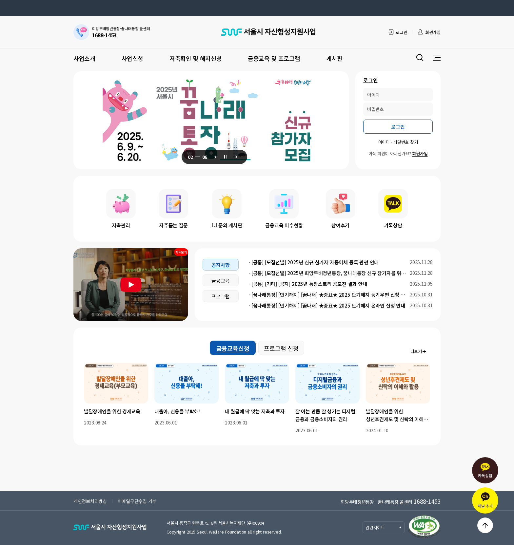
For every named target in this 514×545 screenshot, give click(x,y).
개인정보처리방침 (90, 501)
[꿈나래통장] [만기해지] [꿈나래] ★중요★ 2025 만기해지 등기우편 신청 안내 (328, 294)
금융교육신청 (232, 348)
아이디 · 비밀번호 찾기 (398, 142)
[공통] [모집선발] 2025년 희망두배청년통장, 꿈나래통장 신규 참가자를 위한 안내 (328, 273)
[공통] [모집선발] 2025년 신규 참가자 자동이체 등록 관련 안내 (315, 262)
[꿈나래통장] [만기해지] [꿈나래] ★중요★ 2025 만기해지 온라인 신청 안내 (328, 305)
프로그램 (220, 296)
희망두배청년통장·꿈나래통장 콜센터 (121, 32)
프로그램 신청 (281, 348)
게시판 (334, 58)
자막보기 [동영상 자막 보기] (181, 252)
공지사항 (220, 264)
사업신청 (133, 58)
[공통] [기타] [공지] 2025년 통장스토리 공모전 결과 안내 (309, 283)
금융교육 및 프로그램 (274, 58)
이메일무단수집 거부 (137, 501)
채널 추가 (485, 500)
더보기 (416, 351)
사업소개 (84, 58)
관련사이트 (384, 527)
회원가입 (433, 32)
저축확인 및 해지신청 (195, 58)
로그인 (401, 32)
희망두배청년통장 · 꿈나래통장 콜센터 (391, 501)
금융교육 (220, 280)
